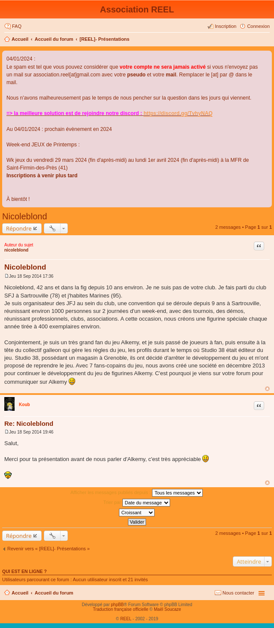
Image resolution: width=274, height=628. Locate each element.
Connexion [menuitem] (258, 26)
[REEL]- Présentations (104, 39)
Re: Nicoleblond (28, 423)
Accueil (20, 39)
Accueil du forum (54, 39)
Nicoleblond (24, 216)
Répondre (19, 228)
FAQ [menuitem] (16, 26)
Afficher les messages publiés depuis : (136, 493)
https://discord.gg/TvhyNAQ (178, 113)
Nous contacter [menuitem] (238, 592)
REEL (125, 618)
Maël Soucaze (167, 609)
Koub (24, 404)
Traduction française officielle (120, 609)
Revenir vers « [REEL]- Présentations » (48, 548)
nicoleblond (16, 250)
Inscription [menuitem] (225, 26)
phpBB (117, 604)
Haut (267, 388)
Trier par (136, 503)
